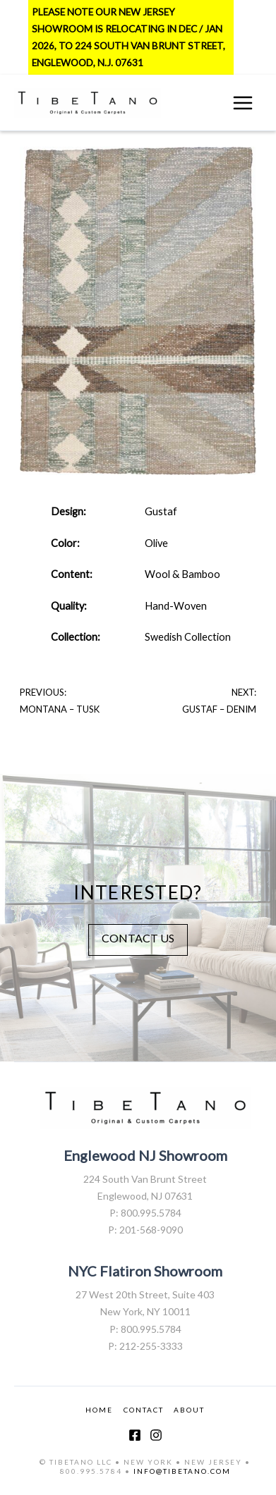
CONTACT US (138, 938)
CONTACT (144, 1409)
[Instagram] (156, 1435)
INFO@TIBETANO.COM (182, 1471)
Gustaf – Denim (219, 709)
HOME (99, 1409)
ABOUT (189, 1409)
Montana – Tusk (60, 709)
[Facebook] (134, 1435)
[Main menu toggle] (243, 103)
